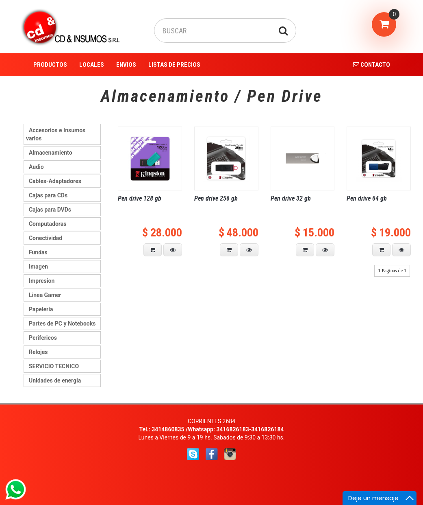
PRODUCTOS (50, 64)
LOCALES (91, 64)
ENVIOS (126, 64)
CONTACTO (371, 64)
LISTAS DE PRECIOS (174, 64)
